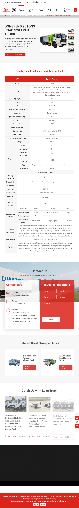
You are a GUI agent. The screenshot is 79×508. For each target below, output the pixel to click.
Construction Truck (11, 465)
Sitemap (59, 484)
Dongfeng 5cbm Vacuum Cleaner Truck (29, 359)
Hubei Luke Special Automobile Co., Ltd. (26, 484)
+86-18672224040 (14, 2)
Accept (43, 505)
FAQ (49, 10)
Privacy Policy (69, 484)
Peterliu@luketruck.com (38, 2)
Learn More (27, 368)
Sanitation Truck (10, 462)
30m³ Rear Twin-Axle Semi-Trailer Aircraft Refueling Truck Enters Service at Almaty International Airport (38, 422)
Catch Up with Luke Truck (39, 390)
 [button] (71, 54)
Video (41, 10)
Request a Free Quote (15, 54)
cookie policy (54, 501)
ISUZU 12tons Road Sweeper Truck (65, 359)
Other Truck (8, 474)
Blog (57, 10)
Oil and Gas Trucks (11, 468)
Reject (36, 505)
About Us (23, 459)
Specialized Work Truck (12, 471)
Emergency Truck (10, 459)
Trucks (21, 10)
